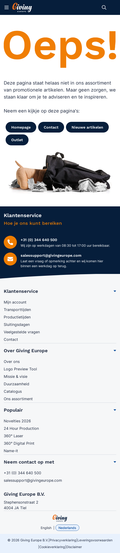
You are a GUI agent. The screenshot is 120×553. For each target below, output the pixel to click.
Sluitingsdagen (17, 324)
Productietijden (17, 317)
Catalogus (13, 391)
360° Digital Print (19, 443)
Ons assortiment (18, 398)
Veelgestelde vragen (22, 332)
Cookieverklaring (52, 547)
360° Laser (13, 436)
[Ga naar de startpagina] (22, 7)
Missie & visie (15, 376)
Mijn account (15, 302)
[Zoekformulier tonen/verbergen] (104, 7)
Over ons (12, 361)
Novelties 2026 (17, 421)
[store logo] (60, 518)
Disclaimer (74, 547)
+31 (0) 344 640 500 (22, 473)
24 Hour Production (21, 428)
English (46, 528)
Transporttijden (17, 309)
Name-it (11, 450)
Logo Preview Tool (20, 369)
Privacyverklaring (63, 540)
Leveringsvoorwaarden (95, 540)
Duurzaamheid (16, 384)
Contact (11, 339)
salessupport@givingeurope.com (33, 480)
